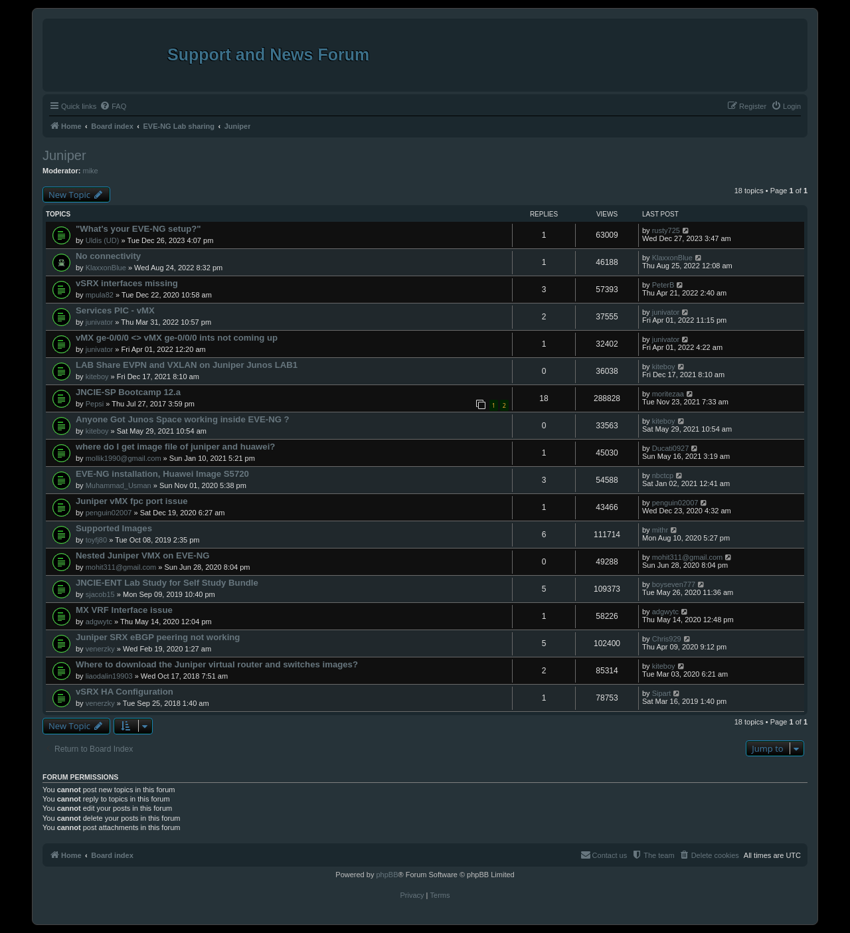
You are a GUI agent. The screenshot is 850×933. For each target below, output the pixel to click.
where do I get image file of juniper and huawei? (175, 447)
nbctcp (662, 475)
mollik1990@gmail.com (123, 458)
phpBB (387, 875)
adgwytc (99, 622)
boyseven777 (673, 584)
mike (90, 171)
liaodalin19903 (109, 676)
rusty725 (666, 230)
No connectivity (108, 256)
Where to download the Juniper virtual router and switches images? (217, 664)
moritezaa (668, 394)
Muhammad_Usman (118, 485)
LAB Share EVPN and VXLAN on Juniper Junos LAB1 (187, 365)
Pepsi (95, 404)
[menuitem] (113, 106)
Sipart (661, 693)
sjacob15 (100, 594)
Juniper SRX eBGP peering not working (158, 637)
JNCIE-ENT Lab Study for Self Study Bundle (167, 583)
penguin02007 (109, 513)
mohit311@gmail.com (121, 567)
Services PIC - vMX (115, 310)
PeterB (663, 285)
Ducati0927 (670, 448)
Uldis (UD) (103, 240)
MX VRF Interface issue (124, 610)
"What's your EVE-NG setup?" (138, 229)
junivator (100, 322)
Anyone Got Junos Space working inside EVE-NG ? (183, 419)
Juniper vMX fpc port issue (132, 501)
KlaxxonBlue (106, 268)
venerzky (100, 649)
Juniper (64, 155)
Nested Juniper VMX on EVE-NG (143, 555)
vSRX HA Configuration (124, 692)
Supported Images (114, 528)
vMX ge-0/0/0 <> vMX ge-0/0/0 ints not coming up (177, 338)
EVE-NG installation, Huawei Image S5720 (162, 474)
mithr (660, 530)
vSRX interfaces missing (127, 283)
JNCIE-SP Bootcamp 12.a (128, 392)
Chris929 (666, 639)
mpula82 (100, 295)
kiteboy (97, 377)
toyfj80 (96, 540)
